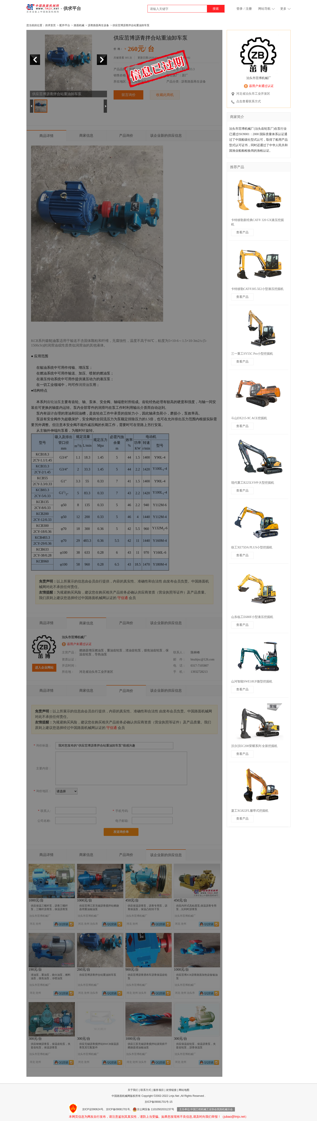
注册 (249, 8)
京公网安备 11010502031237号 (153, 1109)
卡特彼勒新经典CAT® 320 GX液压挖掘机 (257, 222)
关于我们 (133, 1090)
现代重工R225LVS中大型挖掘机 (252, 482)
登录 (239, 8)
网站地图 (184, 1090)
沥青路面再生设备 (98, 25)
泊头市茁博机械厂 (258, 78)
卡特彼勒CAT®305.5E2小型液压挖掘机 (257, 289)
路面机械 (79, 25)
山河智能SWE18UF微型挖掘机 (251, 681)
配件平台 (64, 25)
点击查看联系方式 (248, 101)
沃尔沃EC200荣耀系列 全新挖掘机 (254, 746)
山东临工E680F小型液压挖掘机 (252, 617)
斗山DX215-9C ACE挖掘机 (249, 418)
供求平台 (72, 8)
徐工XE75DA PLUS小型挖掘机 (252, 547)
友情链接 (171, 1090)
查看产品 (242, 232)
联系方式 (145, 1090)
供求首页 (50, 25)
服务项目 (158, 1090)
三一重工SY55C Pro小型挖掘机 (252, 353)
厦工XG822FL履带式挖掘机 (250, 810)
